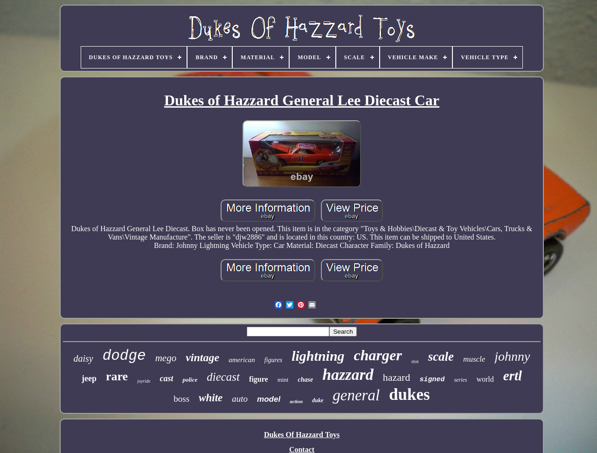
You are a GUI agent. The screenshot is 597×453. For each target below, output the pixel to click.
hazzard (348, 374)
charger (378, 355)
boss (181, 399)
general (356, 395)
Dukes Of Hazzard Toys (302, 435)
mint (283, 379)
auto (240, 399)
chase (305, 379)
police (189, 379)
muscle (474, 359)
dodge (124, 356)
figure (258, 379)
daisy (83, 358)
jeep (89, 378)
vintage (202, 357)
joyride (143, 381)
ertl (512, 375)
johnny (512, 356)
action (296, 401)
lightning (318, 356)
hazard (396, 377)
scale (441, 357)
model (268, 399)
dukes (409, 394)
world (484, 379)
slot (415, 361)
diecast (223, 377)
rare (117, 376)
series (460, 380)
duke (317, 400)
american (242, 360)
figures (273, 360)
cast (166, 378)
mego (166, 358)
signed (431, 380)
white (210, 398)
